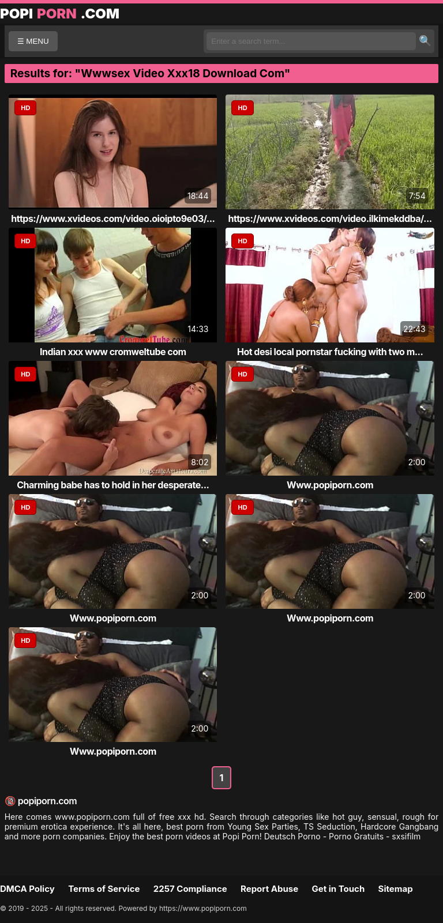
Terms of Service (104, 888)
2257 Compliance (190, 888)
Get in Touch (338, 888)
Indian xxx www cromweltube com (113, 351)
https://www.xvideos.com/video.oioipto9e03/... (113, 218)
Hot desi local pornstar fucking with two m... (330, 351)
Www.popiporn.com (330, 485)
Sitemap (395, 888)
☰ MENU (33, 41)
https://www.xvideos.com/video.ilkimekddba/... (330, 218)
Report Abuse (269, 888)
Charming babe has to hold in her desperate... (113, 485)
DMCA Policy (27, 888)
